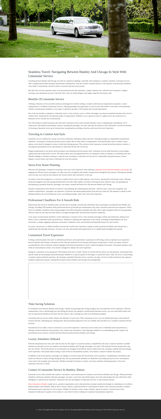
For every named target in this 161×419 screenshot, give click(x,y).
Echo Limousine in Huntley (38, 384)
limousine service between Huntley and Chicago (112, 170)
